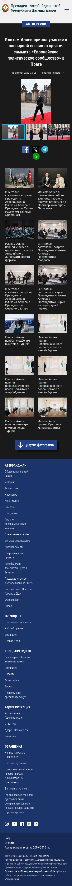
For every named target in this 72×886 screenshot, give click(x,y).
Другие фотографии (40, 445)
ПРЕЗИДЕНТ (13, 616)
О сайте (10, 843)
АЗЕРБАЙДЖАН (15, 465)
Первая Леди (12, 641)
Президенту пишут (15, 763)
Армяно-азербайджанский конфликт (15, 524)
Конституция (12, 500)
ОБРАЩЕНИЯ (13, 746)
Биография (11, 634)
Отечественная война (17, 534)
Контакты (10, 736)
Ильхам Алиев (44, 11)
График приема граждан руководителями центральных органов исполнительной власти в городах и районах (19, 803)
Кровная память (14, 547)
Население (11, 494)
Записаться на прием (17, 788)
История (9, 482)
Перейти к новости (50, 73)
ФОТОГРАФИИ (36, 24)
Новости (9, 674)
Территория (11, 488)
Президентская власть (18, 622)
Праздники (11, 513)
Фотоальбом (12, 599)
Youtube (14, 824)
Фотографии (12, 680)
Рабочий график (14, 628)
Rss (36, 824)
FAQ (7, 838)
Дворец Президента (16, 730)
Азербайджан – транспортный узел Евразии (16, 568)
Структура (10, 723)
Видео (8, 606)
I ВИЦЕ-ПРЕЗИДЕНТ (18, 651)
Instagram (7, 824)
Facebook (22, 824)
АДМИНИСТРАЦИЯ (17, 707)
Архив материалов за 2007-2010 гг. (27, 847)
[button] (67, 101)
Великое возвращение (17, 540)
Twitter (29, 824)
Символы (10, 507)
